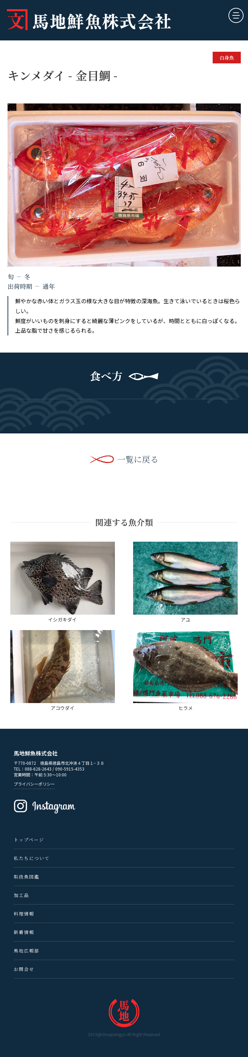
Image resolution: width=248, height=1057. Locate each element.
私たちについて (32, 858)
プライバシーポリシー (34, 784)
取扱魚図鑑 (26, 876)
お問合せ (24, 969)
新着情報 (24, 932)
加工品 (21, 895)
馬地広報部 (26, 950)
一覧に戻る (137, 459)
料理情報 (24, 913)
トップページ (29, 839)
